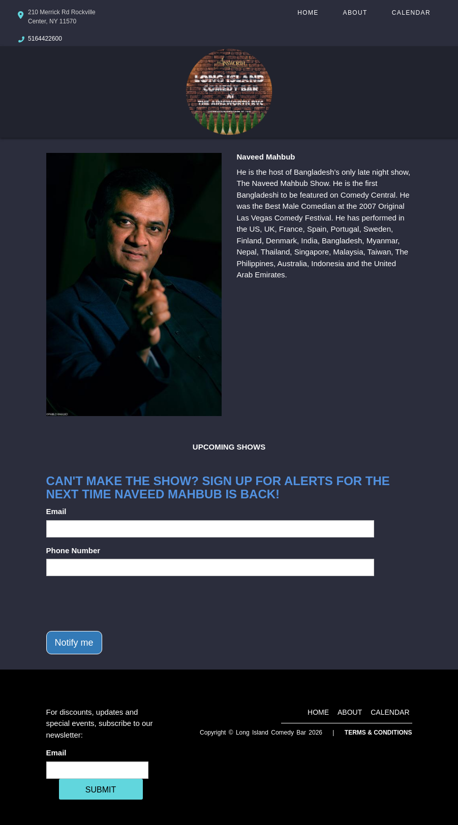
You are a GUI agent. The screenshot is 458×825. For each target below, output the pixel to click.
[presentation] (123, 603)
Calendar (411, 12)
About (355, 12)
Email (56, 511)
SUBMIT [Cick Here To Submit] (100, 789)
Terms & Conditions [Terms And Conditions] (378, 732)
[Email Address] (97, 770)
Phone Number (73, 550)
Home (307, 12)
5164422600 (45, 38)
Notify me (74, 643)
